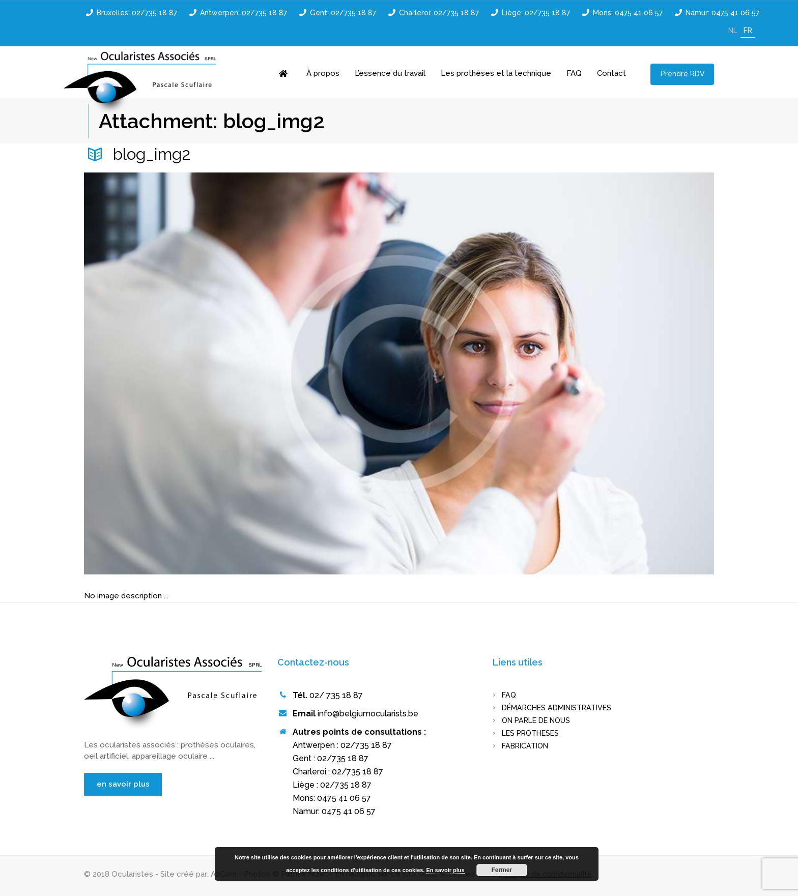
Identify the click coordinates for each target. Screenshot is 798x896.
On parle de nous (540, 720)
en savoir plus (126, 785)
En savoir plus (445, 870)
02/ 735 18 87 (336, 695)
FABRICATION (527, 745)
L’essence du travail (390, 73)
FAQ (574, 73)
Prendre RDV (682, 74)
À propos (322, 73)
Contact (611, 73)
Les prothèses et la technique (496, 73)
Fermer (501, 870)
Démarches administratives (561, 707)
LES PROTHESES (533, 733)
